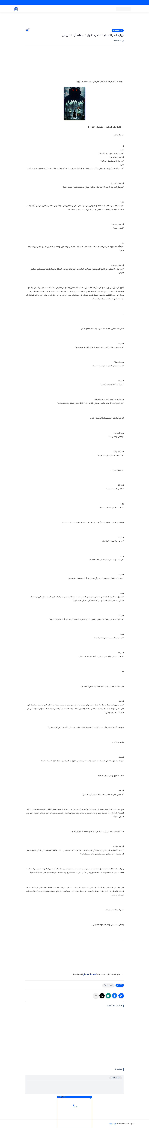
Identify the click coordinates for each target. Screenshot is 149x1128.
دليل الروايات (112, 1124)
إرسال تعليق (115, 1078)
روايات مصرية (117, 30)
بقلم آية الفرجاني (89, 974)
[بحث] (16, 9)
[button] (114, 995)
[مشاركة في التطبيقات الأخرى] (95, 995)
